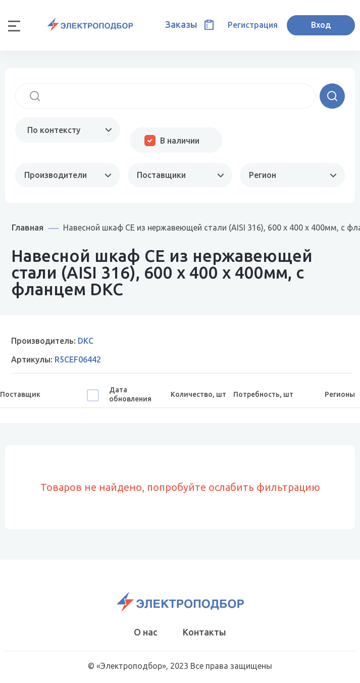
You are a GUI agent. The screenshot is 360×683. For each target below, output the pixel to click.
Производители (55, 174)
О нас (146, 632)
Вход (321, 24)
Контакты (204, 632)
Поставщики (161, 174)
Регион (262, 174)
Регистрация (253, 24)
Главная (27, 227)
